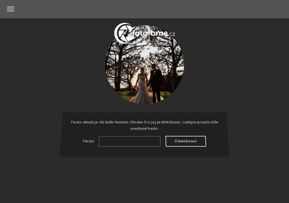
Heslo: (122, 141)
